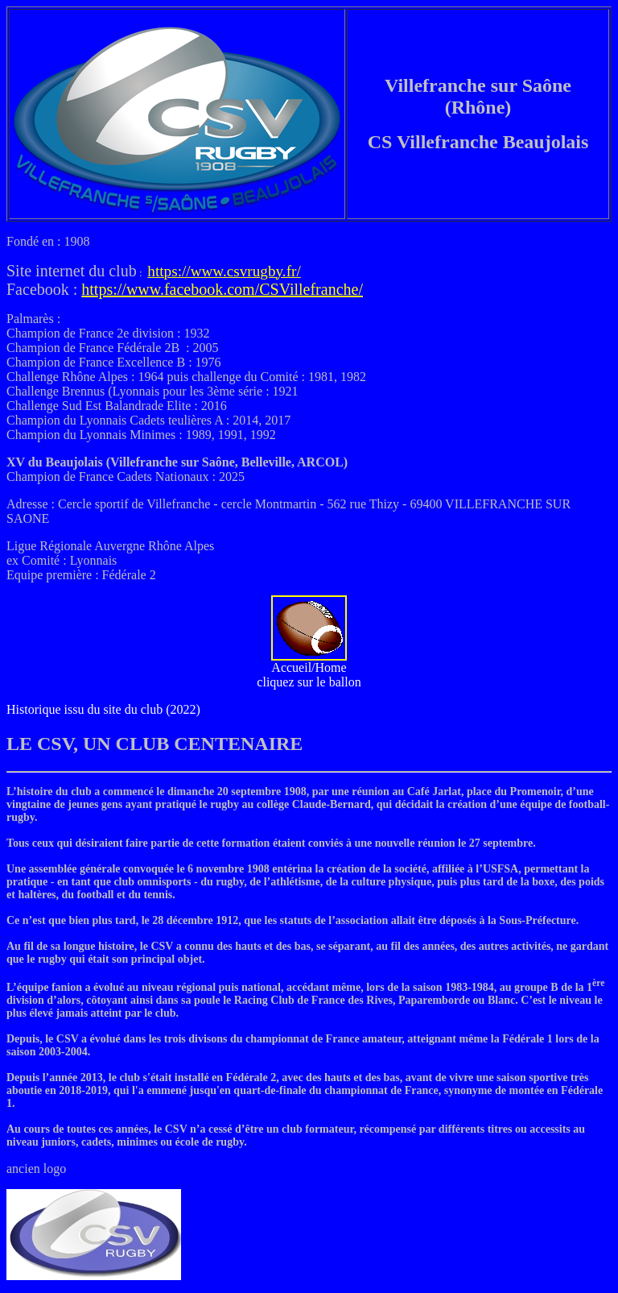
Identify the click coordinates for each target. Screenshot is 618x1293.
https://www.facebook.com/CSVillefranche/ (222, 289)
